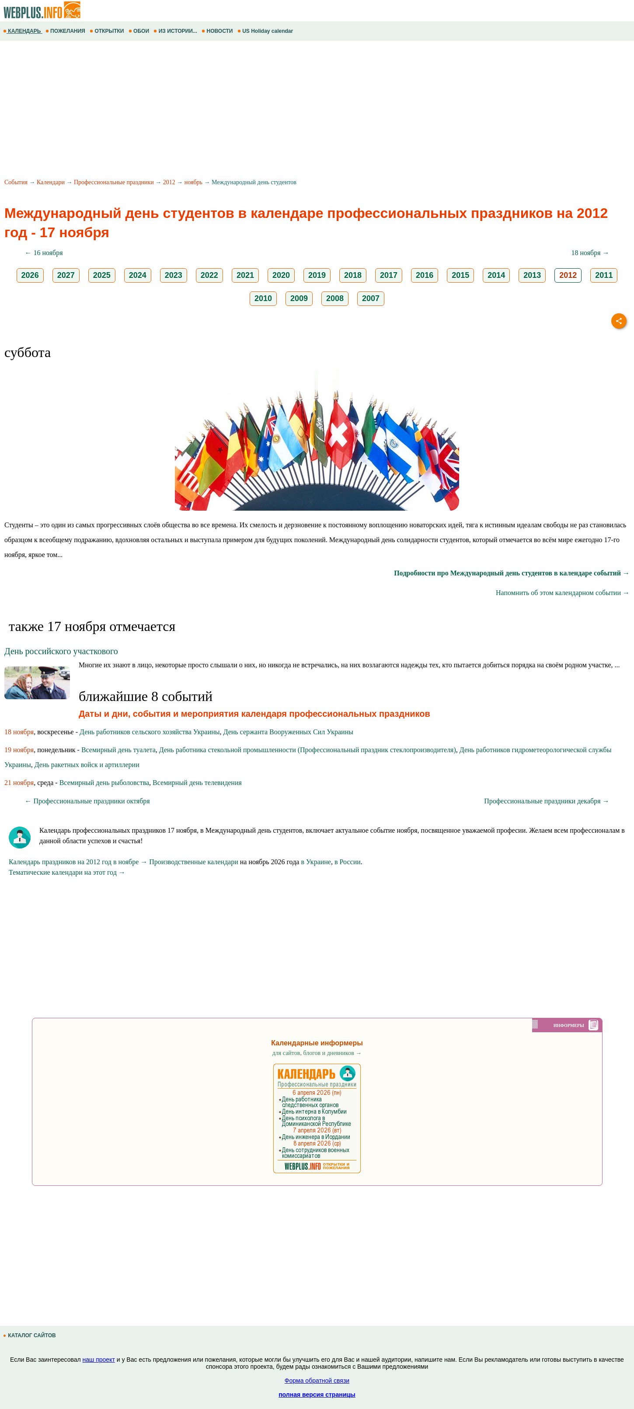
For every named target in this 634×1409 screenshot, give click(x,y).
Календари (51, 182)
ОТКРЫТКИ (107, 31)
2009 (299, 298)
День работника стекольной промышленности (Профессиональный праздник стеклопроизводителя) (307, 750)
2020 (281, 275)
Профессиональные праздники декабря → (546, 801)
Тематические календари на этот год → (67, 872)
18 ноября (19, 732)
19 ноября (19, 750)
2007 (371, 298)
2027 (66, 275)
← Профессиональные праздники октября (87, 801)
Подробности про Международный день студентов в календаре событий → (512, 573)
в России (347, 862)
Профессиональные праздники (114, 182)
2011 (604, 275)
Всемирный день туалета (118, 750)
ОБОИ (140, 31)
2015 (460, 275)
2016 (424, 275)
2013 (532, 275)
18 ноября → (590, 252)
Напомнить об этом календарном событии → (563, 592)
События (16, 182)
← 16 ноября (44, 252)
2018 (353, 275)
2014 (496, 275)
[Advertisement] (262, 110)
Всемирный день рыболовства (104, 782)
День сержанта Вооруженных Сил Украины (288, 732)
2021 (245, 275)
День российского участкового (61, 651)
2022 (209, 275)
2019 (317, 275)
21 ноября (19, 782)
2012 (169, 182)
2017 (388, 275)
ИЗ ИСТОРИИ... (176, 31)
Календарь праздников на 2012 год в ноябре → (78, 862)
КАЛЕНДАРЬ (22, 31)
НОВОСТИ (218, 31)
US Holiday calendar (266, 31)
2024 (137, 275)
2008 (335, 298)
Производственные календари (193, 862)
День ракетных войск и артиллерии (87, 764)
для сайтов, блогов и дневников (317, 1053)
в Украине (316, 862)
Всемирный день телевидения (197, 782)
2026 (30, 275)
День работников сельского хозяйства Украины (149, 732)
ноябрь (193, 182)
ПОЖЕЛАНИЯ (66, 31)
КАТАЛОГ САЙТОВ (30, 1335)
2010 (263, 298)
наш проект (99, 1359)
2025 (102, 275)
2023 (173, 275)
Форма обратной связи (317, 1380)
